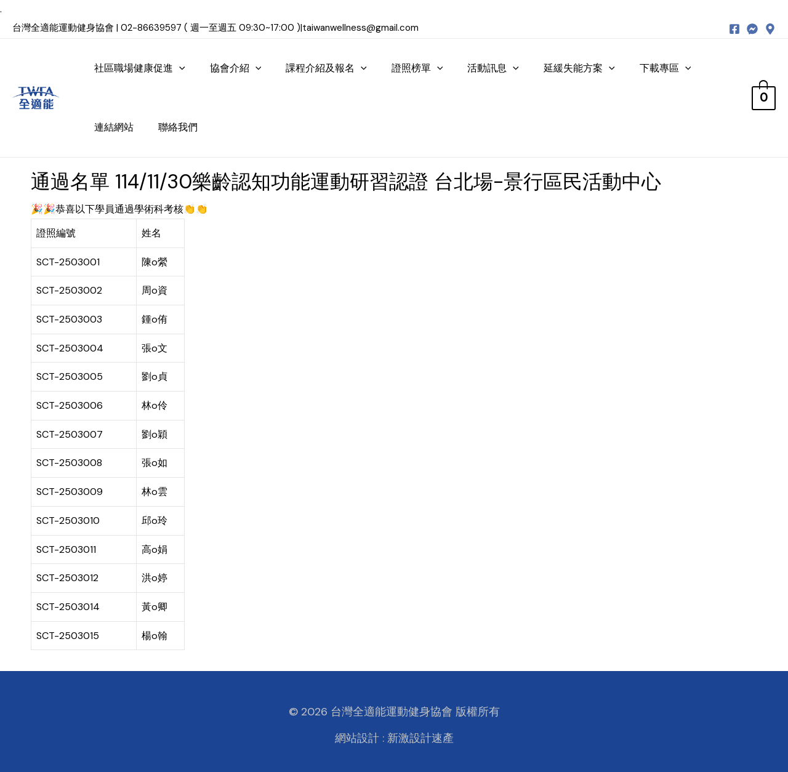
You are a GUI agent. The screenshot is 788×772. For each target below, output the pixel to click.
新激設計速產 (420, 738)
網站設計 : (359, 738)
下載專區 (665, 68)
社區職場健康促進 (139, 68)
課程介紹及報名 (326, 68)
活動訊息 (493, 68)
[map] (770, 28)
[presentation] (179, 68)
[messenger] (752, 28)
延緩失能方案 (579, 68)
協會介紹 (236, 68)
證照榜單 (417, 68)
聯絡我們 (178, 127)
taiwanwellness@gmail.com (360, 28)
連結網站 (114, 127)
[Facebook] (734, 28)
